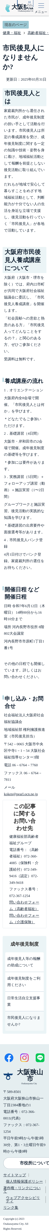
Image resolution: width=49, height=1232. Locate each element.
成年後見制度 (24, 944)
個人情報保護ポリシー (24, 1181)
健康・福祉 (12, 33)
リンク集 (10, 1208)
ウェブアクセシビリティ (23, 1199)
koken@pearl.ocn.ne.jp (21, 794)
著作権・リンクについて (22, 1189)
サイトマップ (14, 1175)
